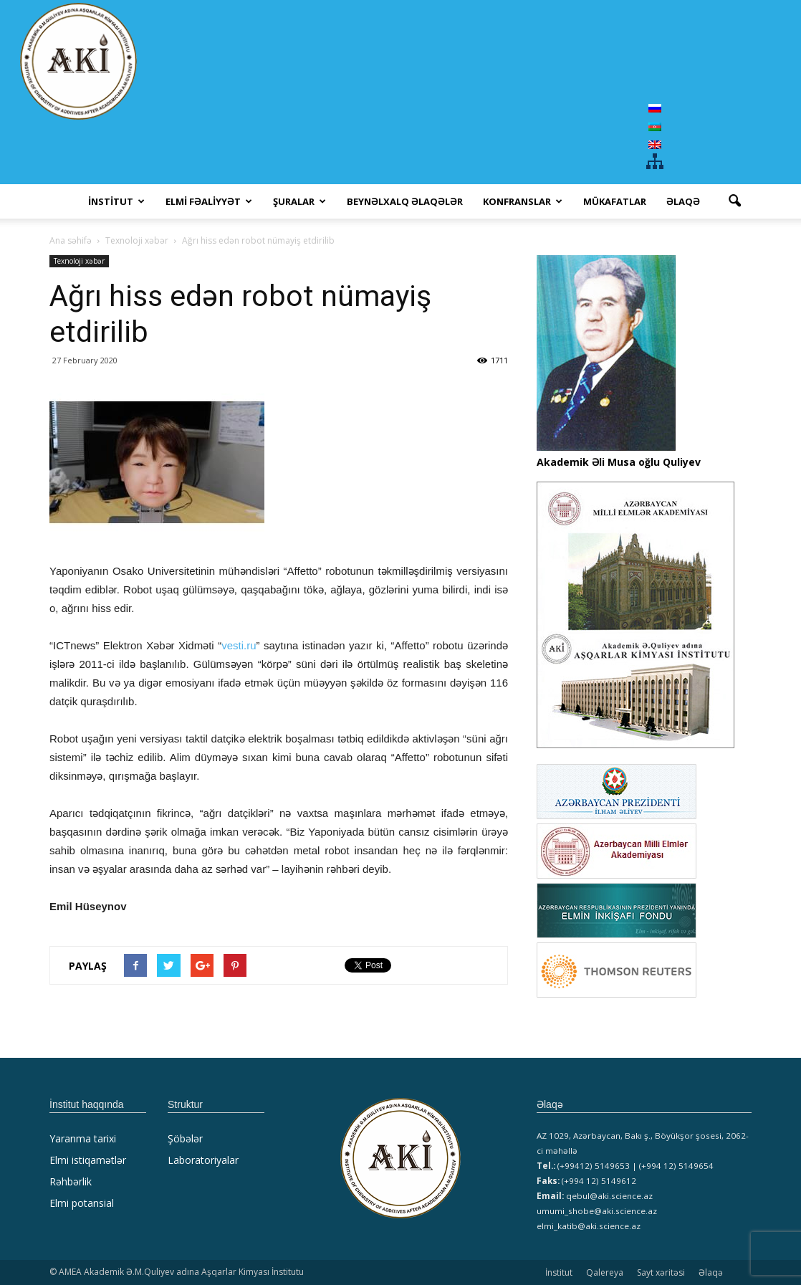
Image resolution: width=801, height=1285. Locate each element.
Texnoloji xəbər (79, 261)
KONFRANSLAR (522, 201)
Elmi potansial (81, 1203)
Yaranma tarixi (82, 1138)
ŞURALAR (299, 201)
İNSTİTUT (116, 201)
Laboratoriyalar (203, 1160)
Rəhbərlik (70, 1181)
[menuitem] (654, 108)
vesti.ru (238, 645)
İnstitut (558, 1272)
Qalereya (604, 1272)
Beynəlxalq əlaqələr (405, 201)
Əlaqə (683, 201)
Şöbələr (185, 1138)
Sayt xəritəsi (661, 1272)
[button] (734, 201)
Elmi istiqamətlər (87, 1160)
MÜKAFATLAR (614, 201)
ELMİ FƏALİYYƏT (209, 201)
